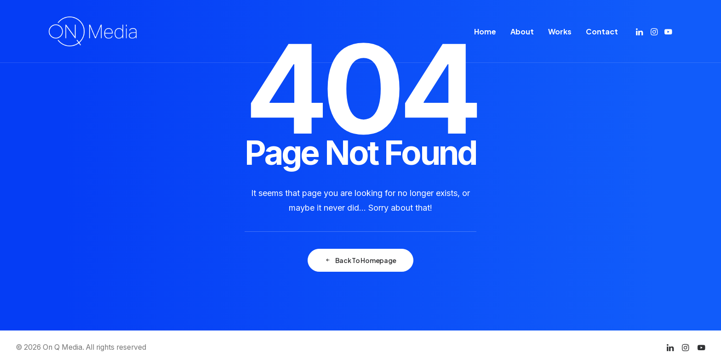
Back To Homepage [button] (360, 260)
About (522, 31)
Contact (602, 31)
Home (485, 31)
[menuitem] (485, 31)
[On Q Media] (93, 31)
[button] (640, 31)
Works (560, 31)
